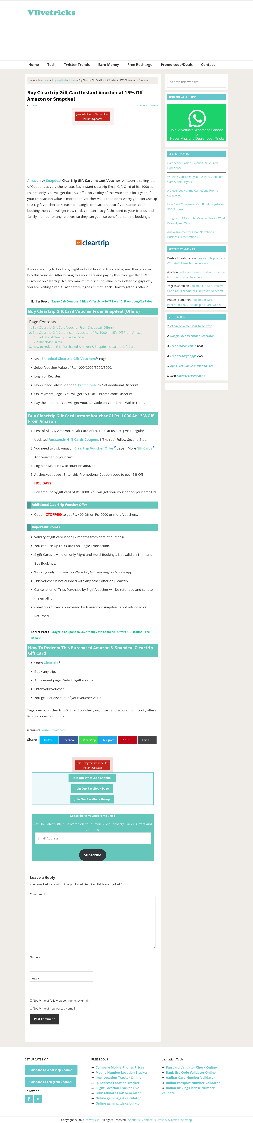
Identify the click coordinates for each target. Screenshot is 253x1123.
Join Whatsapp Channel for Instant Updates (92, 116)
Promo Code (59, 730)
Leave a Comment (148, 105)
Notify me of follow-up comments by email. (61, 1000)
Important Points (50, 342)
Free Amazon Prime (183, 346)
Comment (37, 894)
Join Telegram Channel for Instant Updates (93, 765)
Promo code (87, 385)
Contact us (149, 1120)
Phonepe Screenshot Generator (191, 326)
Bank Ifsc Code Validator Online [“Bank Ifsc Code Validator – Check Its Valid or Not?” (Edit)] (191, 1072)
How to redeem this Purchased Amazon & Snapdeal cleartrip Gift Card (84, 346)
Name (35, 957)
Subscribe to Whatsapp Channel (51, 1070)
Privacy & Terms (168, 1120)
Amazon (34, 180)
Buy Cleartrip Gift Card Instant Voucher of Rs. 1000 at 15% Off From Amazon (88, 332)
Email (34, 979)
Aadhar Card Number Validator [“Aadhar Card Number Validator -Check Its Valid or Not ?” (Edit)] (190, 1077)
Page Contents (42, 322)
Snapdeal (53, 180)
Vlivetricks (51, 12)
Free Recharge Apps (183, 356)
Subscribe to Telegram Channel (50, 1082)
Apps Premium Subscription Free (192, 366)
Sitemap (186, 1120)
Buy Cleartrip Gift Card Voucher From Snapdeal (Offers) (73, 327)
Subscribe (92, 854)
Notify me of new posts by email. (54, 1008)
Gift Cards (144, 448)
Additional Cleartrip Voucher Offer (61, 337)
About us (134, 1120)
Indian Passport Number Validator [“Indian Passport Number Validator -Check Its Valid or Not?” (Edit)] (193, 1083)
